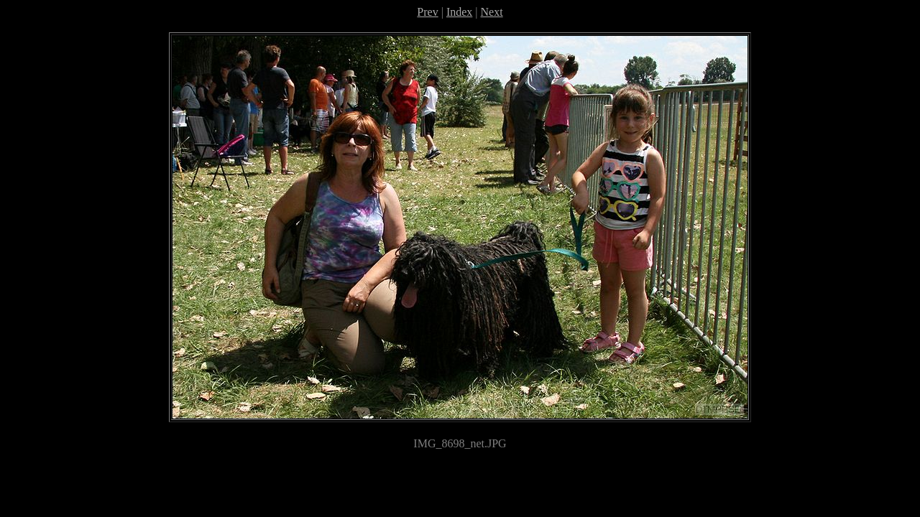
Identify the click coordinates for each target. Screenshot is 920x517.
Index (459, 12)
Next (492, 12)
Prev (427, 12)
